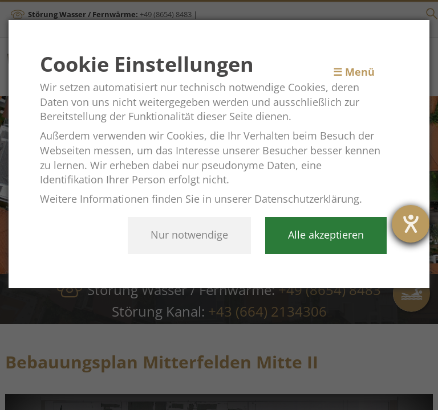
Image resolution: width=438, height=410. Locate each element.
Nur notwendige (189, 234)
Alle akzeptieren (326, 234)
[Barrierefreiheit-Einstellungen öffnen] (410, 224)
